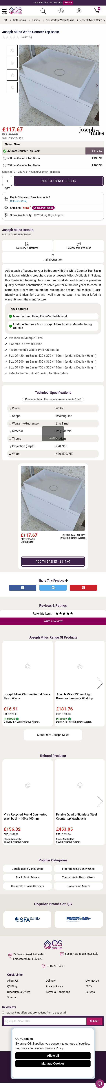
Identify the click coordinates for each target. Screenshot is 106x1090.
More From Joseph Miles (53, 742)
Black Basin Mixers (27, 884)
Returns (90, 999)
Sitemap (12, 1004)
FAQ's (88, 993)
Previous (5, 690)
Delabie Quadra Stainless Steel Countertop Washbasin (76, 824)
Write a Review (53, 628)
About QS (13, 988)
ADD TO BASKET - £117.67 (58, 188)
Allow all (53, 1055)
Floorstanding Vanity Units (78, 876)
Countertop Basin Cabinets (27, 893)
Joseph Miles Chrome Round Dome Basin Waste (27, 703)
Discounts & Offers (18, 999)
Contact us (92, 988)
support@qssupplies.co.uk (79, 961)
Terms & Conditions (58, 999)
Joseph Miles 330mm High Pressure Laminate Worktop (74, 703)
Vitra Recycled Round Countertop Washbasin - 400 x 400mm (25, 824)
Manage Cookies (53, 1063)
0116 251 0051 (53, 973)
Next (98, 88)
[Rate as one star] (57, 621)
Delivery (51, 988)
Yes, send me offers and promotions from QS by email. (36, 1019)
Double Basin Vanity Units (27, 876)
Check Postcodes (43, 214)
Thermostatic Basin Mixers (78, 884)
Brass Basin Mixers (78, 893)
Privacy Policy (54, 993)
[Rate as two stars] (58, 621)
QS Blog (12, 993)
